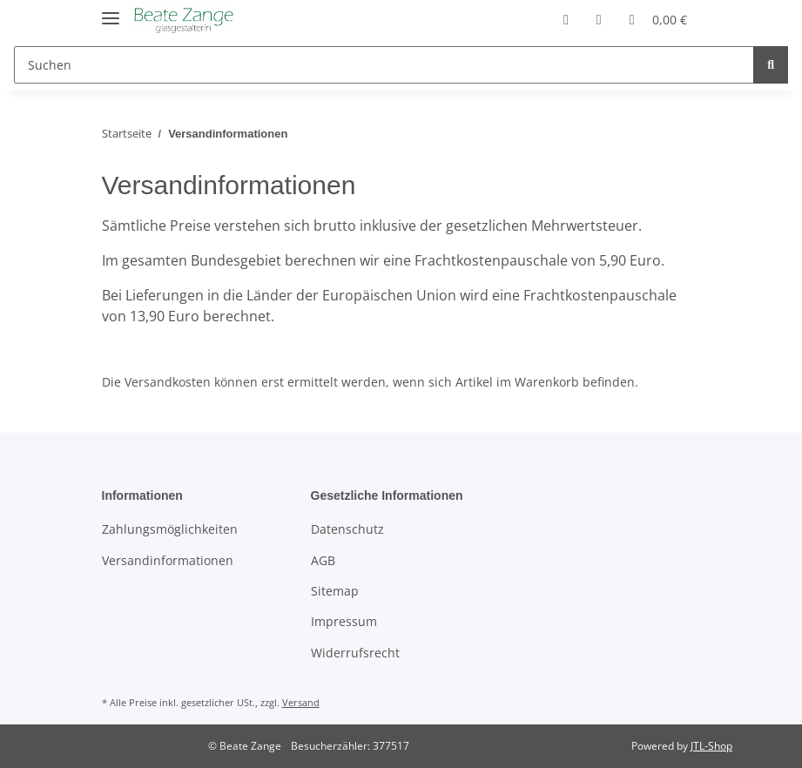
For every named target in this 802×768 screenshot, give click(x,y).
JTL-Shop (711, 745)
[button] (566, 19)
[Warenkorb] (658, 19)
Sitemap (335, 591)
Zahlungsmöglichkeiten (170, 529)
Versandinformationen (167, 560)
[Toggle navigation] (110, 11)
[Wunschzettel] (599, 19)
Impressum (344, 621)
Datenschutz (347, 529)
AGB (323, 560)
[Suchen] (384, 65)
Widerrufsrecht (355, 652)
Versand (301, 702)
